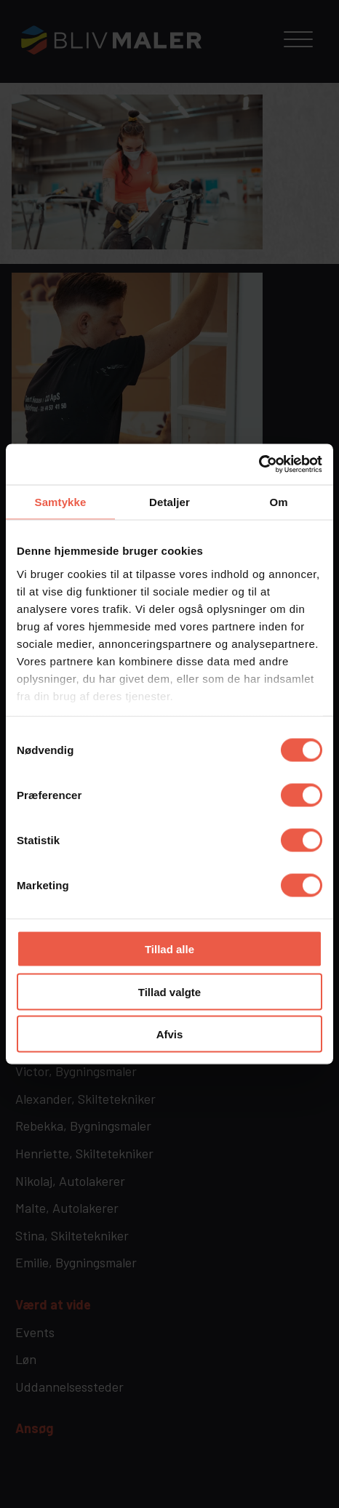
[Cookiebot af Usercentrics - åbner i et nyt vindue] (258, 464)
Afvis (169, 1034)
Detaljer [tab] (169, 501)
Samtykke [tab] (61, 501)
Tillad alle (169, 949)
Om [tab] (278, 501)
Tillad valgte (169, 991)
